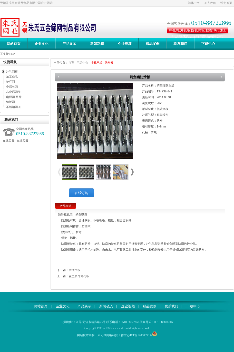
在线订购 (81, 193)
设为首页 (226, 3)
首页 (71, 62)
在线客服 (8, 140)
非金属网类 (13, 92)
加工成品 (12, 76)
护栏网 (10, 81)
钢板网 (10, 102)
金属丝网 (12, 86)
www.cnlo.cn (120, 328)
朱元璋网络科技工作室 (112, 335)
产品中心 (82, 62)
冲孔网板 (12, 71)
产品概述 (65, 206)
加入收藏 (210, 3)
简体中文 (194, 3)
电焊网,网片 (13, 97)
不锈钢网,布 (13, 107)
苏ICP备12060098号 (139, 335)
